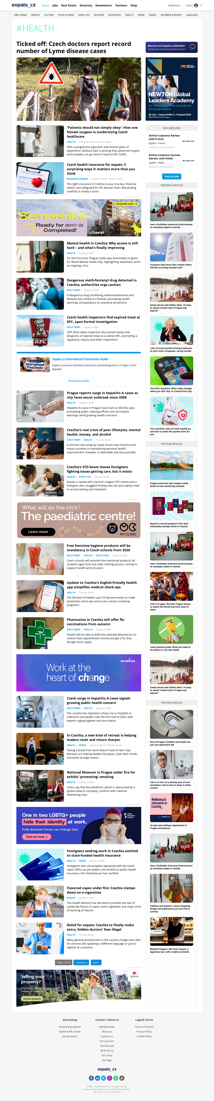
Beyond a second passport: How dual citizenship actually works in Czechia (169, 525)
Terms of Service (144, 1026)
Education (114, 14)
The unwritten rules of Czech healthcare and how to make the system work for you (170, 431)
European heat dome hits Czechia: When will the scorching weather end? (171, 266)
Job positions (70, 1036)
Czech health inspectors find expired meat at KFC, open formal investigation (103, 319)
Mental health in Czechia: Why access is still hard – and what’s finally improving (102, 245)
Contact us (107, 1036)
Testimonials (107, 1045)
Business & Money (171, 14)
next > (96, 962)
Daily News (20, 14)
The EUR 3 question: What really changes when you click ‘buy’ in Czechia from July (171, 390)
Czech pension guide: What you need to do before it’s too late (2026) (170, 648)
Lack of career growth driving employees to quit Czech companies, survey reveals (171, 349)
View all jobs (171, 176)
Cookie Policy (144, 1036)
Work (141, 14)
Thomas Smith (103, 439)
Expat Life (83, 14)
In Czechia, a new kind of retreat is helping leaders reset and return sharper (101, 737)
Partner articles (171, 702)
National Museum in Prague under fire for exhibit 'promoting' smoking (101, 774)
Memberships (107, 1026)
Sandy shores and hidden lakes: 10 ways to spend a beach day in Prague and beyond (170, 308)
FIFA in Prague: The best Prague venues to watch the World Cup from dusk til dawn (170, 607)
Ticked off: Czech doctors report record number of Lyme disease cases (73, 47)
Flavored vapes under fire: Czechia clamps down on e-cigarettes (101, 890)
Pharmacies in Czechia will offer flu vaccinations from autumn (95, 621)
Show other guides (78, 380)
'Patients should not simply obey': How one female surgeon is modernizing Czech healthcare (102, 132)
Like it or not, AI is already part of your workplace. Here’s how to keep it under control (170, 785)
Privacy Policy (144, 1031)
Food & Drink (66, 14)
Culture (49, 14)
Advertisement (190, 55)
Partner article (103, 141)
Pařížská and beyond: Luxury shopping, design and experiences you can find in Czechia (170, 908)
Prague (35, 14)
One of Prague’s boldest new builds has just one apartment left (170, 743)
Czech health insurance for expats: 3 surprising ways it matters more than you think (101, 169)
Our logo (107, 1060)
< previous (81, 962)
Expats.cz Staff (99, 178)
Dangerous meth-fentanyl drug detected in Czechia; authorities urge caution (102, 282)
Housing (99, 14)
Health (129, 14)
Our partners (107, 1041)
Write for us (107, 1050)
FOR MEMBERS (53, 492)
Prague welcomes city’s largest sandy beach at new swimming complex (169, 484)
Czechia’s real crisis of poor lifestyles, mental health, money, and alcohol (104, 432)
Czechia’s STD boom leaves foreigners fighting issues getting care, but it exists (99, 469)
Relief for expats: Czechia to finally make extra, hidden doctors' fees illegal (100, 927)
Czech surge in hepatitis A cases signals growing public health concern (98, 700)
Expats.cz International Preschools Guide (80, 359)
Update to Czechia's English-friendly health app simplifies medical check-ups (102, 584)
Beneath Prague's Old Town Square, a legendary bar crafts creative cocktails (169, 950)
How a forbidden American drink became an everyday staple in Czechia (171, 226)
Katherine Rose (86, 141)
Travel (152, 14)
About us (107, 1031)
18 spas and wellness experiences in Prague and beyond (168, 827)
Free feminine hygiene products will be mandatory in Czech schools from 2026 (98, 547)
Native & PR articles (70, 1031)
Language (192, 14)
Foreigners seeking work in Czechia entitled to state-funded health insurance (102, 853)
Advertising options (70, 1026)
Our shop (107, 1055)
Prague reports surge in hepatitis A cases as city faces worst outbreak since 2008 (102, 395)
